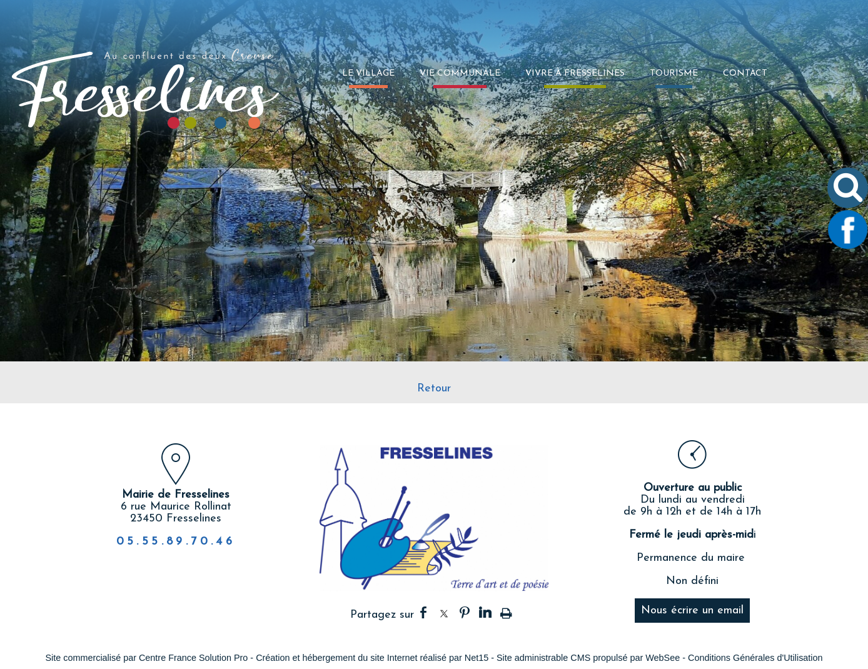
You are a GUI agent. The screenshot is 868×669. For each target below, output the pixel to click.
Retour (434, 389)
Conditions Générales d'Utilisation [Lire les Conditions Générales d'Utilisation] (755, 658)
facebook (423, 612)
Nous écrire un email (692, 610)
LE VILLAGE (368, 73)
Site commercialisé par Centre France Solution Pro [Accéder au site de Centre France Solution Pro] (146, 658)
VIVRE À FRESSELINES (575, 73)
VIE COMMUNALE (460, 73)
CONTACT (745, 73)
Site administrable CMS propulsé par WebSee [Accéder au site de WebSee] (588, 658)
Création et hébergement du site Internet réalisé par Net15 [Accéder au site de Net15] (372, 658)
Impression (506, 610)
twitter (444, 612)
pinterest (464, 612)
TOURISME (674, 73)
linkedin (485, 612)
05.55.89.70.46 (176, 542)
